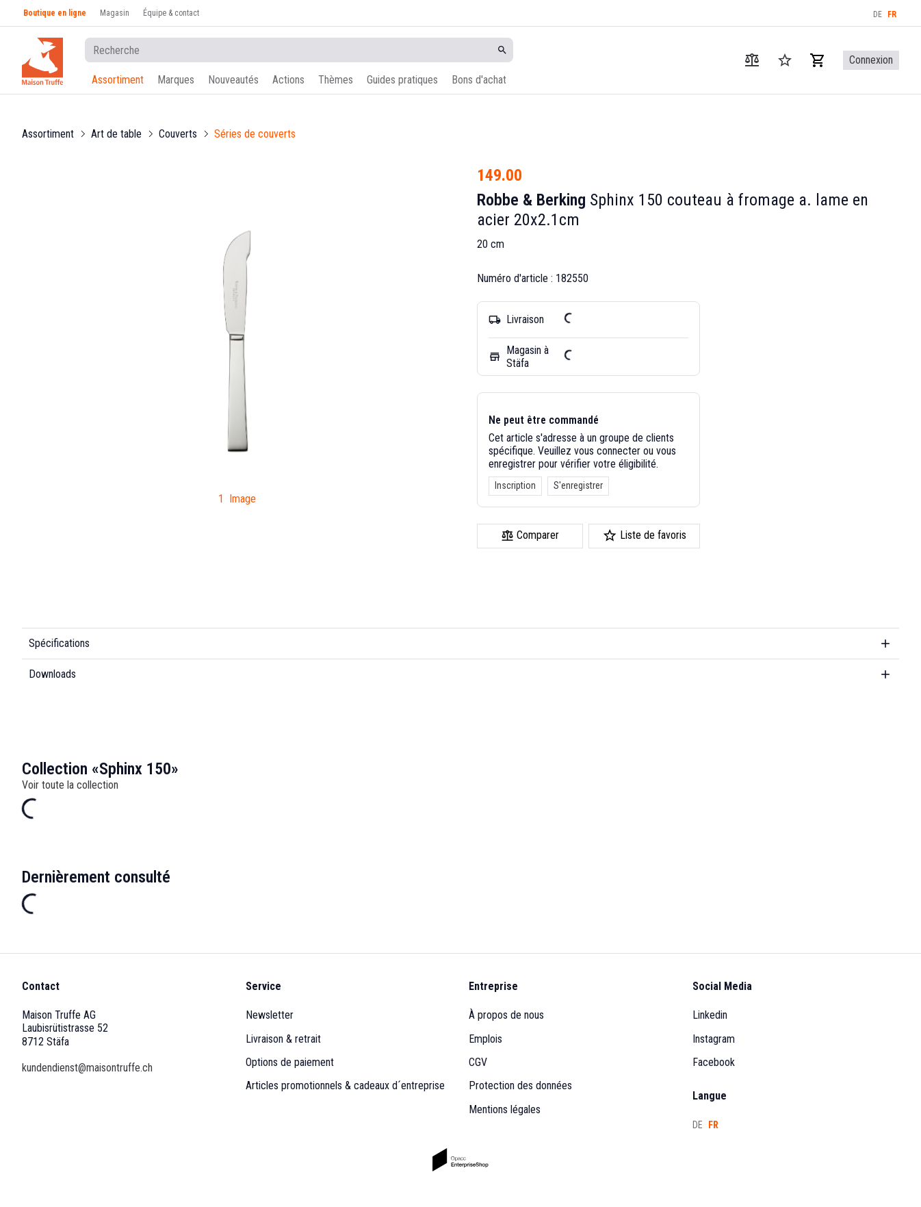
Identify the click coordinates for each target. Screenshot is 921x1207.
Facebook (713, 1062)
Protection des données (520, 1085)
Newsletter (270, 1014)
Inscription (515, 485)
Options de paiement (290, 1062)
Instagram (713, 1038)
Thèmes (335, 79)
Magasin (114, 13)
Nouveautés (233, 79)
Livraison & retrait (283, 1038)
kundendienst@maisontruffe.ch (87, 1067)
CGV (478, 1062)
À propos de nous (506, 1014)
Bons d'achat (479, 79)
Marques (175, 79)
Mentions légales (505, 1109)
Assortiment (118, 79)
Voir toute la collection (70, 784)
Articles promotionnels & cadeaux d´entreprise (345, 1085)
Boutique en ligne (54, 13)
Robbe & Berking (531, 199)
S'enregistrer (578, 485)
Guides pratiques (402, 79)
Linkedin (709, 1014)
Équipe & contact (171, 13)
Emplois (485, 1038)
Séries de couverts (255, 133)
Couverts (178, 133)
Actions (288, 79)
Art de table (116, 133)
